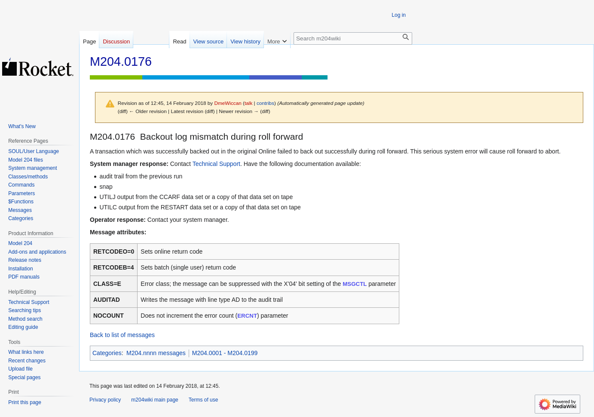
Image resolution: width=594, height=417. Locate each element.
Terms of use (203, 400)
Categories (107, 353)
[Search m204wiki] (353, 38)
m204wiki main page (154, 400)
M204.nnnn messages (156, 353)
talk (248, 103)
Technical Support (216, 163)
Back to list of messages (122, 334)
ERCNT (247, 316)
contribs (265, 103)
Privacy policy (105, 400)
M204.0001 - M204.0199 (225, 353)
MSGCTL (355, 284)
